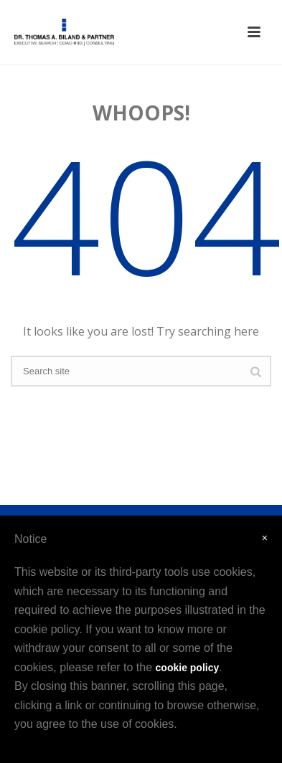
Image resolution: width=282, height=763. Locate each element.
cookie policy (188, 667)
